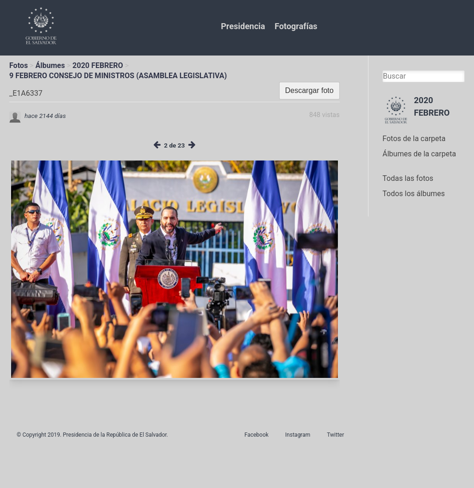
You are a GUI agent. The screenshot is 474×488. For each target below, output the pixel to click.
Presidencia (243, 26)
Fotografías (295, 26)
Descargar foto (309, 90)
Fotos (18, 65)
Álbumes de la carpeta (419, 153)
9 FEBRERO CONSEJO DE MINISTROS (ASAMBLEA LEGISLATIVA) (118, 75)
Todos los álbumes (413, 193)
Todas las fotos (407, 178)
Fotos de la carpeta (413, 138)
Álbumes (50, 65)
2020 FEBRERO (98, 65)
